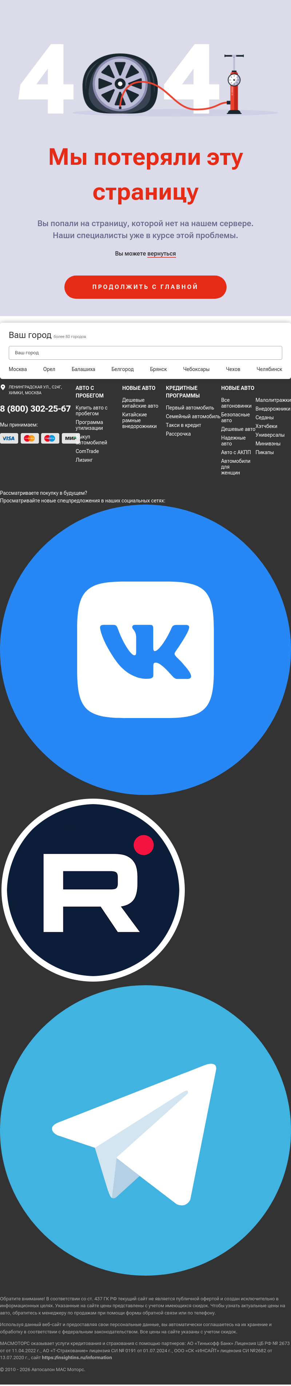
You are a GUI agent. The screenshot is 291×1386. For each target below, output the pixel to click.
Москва (18, 369)
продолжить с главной (145, 287)
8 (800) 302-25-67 (35, 409)
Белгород (123, 369)
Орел (49, 369)
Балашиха (83, 369)
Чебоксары (196, 369)
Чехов (233, 369)
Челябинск (269, 369)
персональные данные (134, 1324)
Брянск (158, 369)
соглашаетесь (218, 1324)
